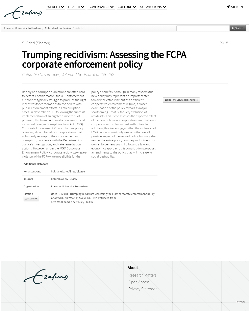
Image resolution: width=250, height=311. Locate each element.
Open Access (138, 282)
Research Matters (142, 275)
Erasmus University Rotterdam (22, 28)
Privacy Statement (143, 289)
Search (237, 28)
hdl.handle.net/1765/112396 (68, 171)
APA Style (31, 198)
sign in (235, 7)
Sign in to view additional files (181, 100)
